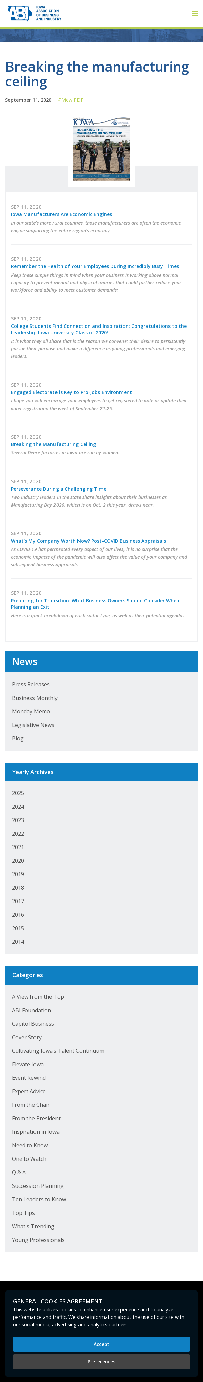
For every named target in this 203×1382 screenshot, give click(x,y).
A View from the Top (38, 996)
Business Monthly (35, 698)
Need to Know (30, 1145)
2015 (18, 928)
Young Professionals (38, 1240)
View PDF (70, 100)
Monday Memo (31, 711)
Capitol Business (33, 1023)
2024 (18, 806)
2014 (18, 941)
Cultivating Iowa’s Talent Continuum (58, 1050)
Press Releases (31, 684)
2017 (18, 901)
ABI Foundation (31, 1010)
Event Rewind (29, 1077)
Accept (101, 1344)
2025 (18, 793)
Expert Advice (29, 1091)
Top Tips (23, 1213)
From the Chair (31, 1105)
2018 (18, 887)
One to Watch (29, 1159)
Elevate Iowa (28, 1064)
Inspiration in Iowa (36, 1132)
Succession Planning (38, 1186)
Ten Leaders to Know (39, 1199)
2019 (18, 874)
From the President (36, 1118)
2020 (18, 860)
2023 (18, 820)
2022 (18, 833)
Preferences (101, 1361)
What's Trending (33, 1226)
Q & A (19, 1172)
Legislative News (33, 725)
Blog (18, 738)
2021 (18, 847)
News (24, 661)
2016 (18, 914)
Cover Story (27, 1037)
